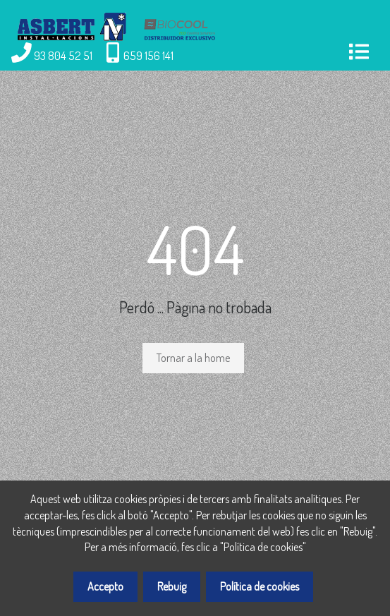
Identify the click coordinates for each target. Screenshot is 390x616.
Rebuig (171, 586)
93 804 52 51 (63, 55)
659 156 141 (148, 55)
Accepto (105, 586)
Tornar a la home (193, 358)
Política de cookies (259, 586)
